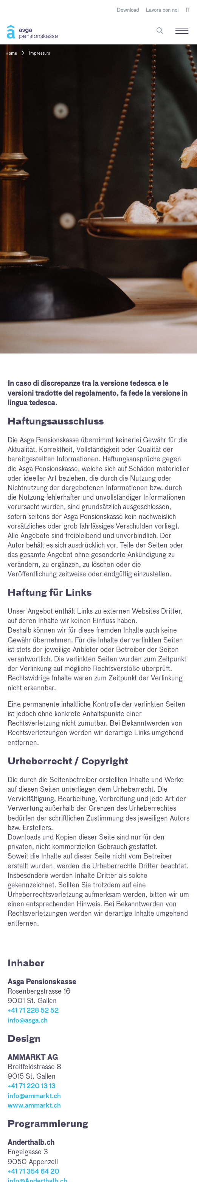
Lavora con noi (162, 10)
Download (128, 10)
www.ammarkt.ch (34, 1106)
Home (11, 53)
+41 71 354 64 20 (33, 1172)
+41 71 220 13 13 (32, 1086)
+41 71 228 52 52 (33, 1011)
